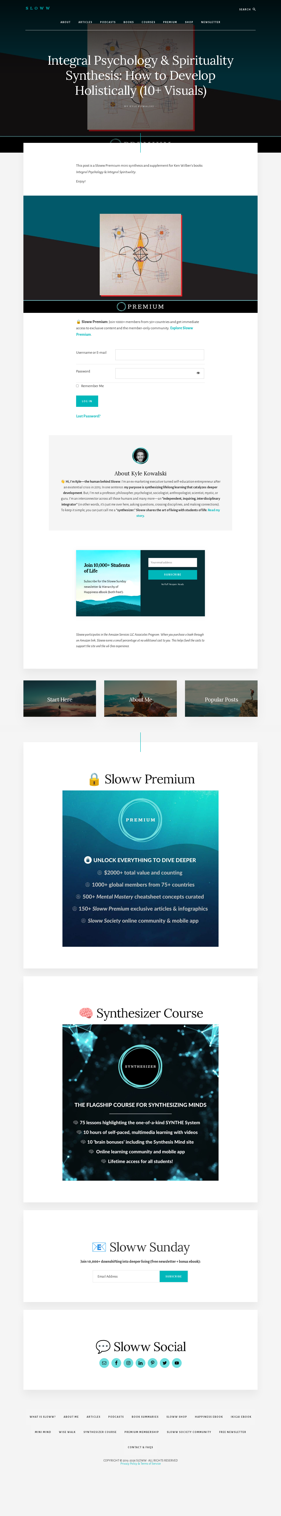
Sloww (39, 8)
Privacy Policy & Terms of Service (140, 1463)
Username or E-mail (91, 352)
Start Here (59, 699)
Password (83, 371)
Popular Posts (221, 699)
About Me (140, 699)
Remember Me (90, 386)
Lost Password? (88, 416)
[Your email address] (172, 562)
